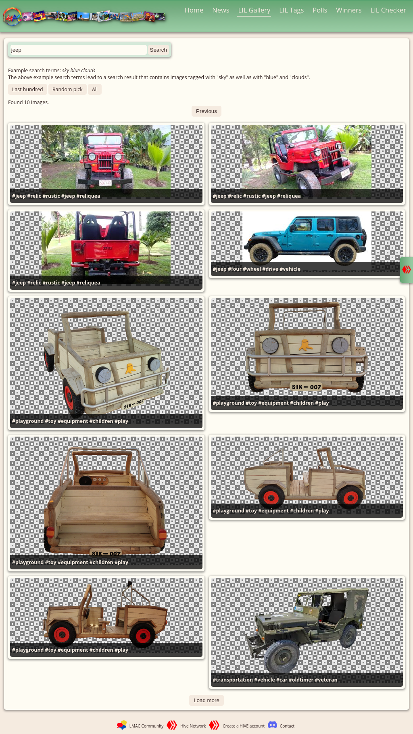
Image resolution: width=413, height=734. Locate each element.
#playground (28, 421)
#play (121, 421)
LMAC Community (146, 726)
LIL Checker (388, 10)
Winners (349, 10)
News (220, 10)
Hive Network (193, 726)
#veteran (326, 679)
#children (101, 421)
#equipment (73, 421)
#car (281, 679)
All (95, 89)
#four (235, 269)
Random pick (67, 89)
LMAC (87, 17)
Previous (206, 111)
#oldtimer (301, 679)
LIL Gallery (254, 10)
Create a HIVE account (244, 726)
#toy (50, 421)
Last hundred (27, 89)
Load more (206, 700)
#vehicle (290, 269)
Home (194, 10)
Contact (287, 726)
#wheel (252, 269)
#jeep (19, 195)
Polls (320, 10)
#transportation (233, 679)
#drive (271, 269)
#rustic (51, 195)
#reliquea (88, 195)
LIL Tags (291, 10)
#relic (34, 195)
